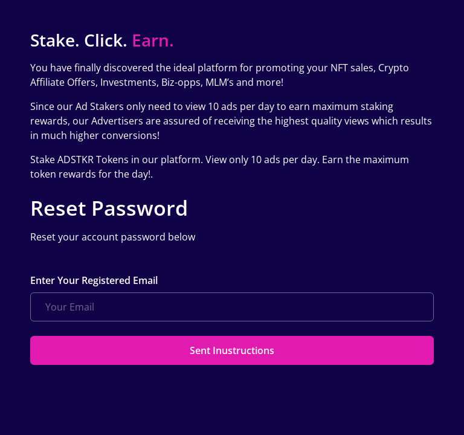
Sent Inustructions (232, 350)
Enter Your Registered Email (94, 280)
